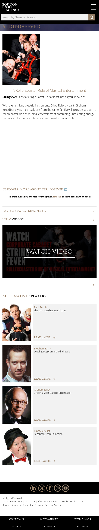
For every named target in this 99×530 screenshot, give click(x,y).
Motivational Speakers (73, 501)
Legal (5, 501)
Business (82, 526)
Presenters (49, 526)
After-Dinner (82, 519)
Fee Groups (16, 501)
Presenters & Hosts (33, 505)
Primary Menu (93, 7)
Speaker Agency (53, 505)
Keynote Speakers (11, 505)
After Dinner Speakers (49, 501)
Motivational (49, 519)
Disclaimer (29, 501)
